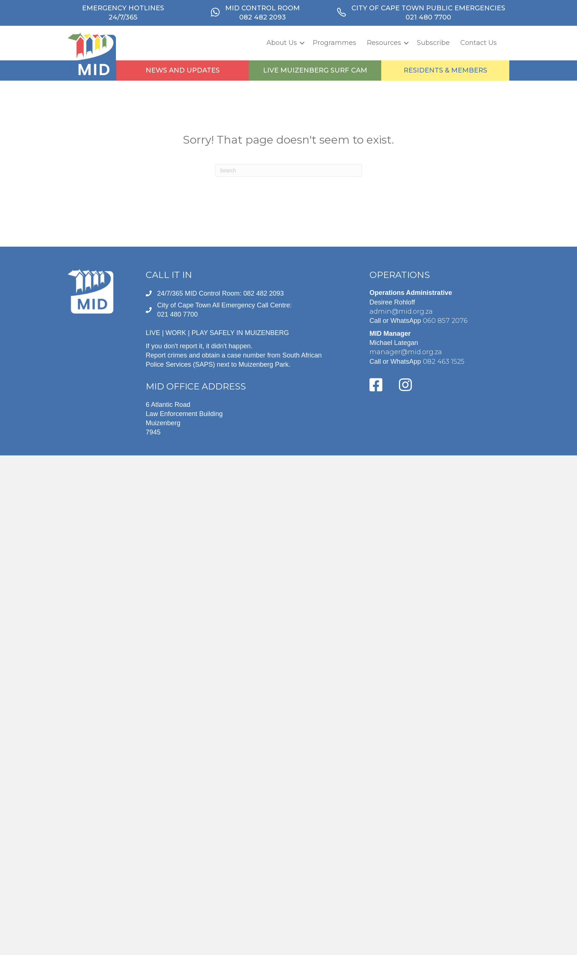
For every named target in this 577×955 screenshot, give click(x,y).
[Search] (288, 170)
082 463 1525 (443, 361)
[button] (302, 43)
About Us (281, 43)
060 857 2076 (445, 321)
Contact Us (478, 43)
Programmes (334, 43)
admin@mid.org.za (401, 311)
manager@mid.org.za (405, 352)
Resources (384, 43)
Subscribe (433, 43)
